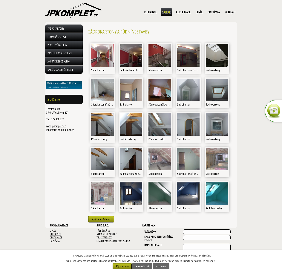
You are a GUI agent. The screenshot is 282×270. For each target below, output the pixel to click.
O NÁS (53, 230)
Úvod (135, 12)
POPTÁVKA (55, 240)
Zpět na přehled (101, 219)
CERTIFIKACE (56, 237)
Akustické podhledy (58, 61)
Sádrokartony (55, 28)
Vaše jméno (150, 231)
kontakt (230, 12)
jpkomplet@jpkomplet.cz (60, 130)
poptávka (214, 12)
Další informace (153, 245)
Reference (150, 12)
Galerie (166, 12)
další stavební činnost (60, 69)
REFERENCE (55, 234)
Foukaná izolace (56, 37)
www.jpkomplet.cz (56, 126)
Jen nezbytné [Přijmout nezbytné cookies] (142, 266)
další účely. (205, 255)
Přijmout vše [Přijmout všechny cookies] (122, 266)
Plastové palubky (57, 45)
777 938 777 (106, 237)
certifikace (183, 12)
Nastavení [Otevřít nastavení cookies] (161, 266)
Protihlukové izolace (59, 53)
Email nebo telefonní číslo (159, 238)
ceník (199, 12)
